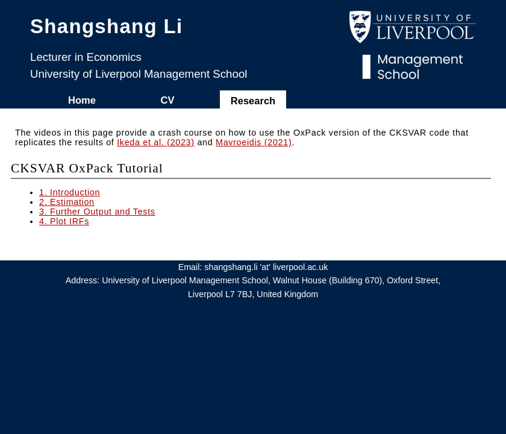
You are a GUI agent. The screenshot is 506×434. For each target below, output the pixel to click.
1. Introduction (69, 192)
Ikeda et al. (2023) (156, 142)
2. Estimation (67, 202)
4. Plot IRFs (64, 221)
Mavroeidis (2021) (254, 142)
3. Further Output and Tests (97, 211)
